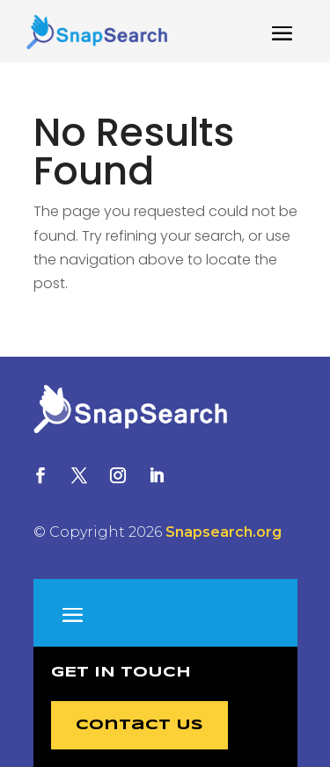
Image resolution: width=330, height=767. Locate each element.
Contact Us (139, 725)
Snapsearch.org (223, 532)
